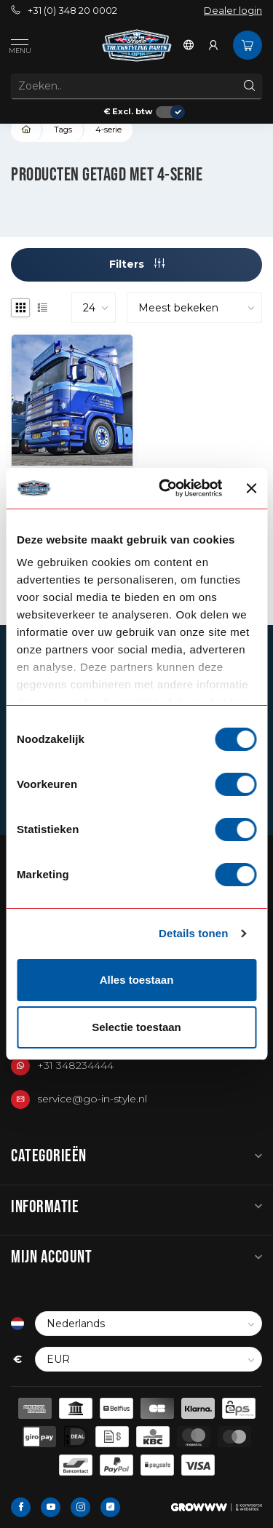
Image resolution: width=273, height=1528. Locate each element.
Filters (137, 264)
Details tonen (193, 933)
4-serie (108, 129)
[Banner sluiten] (251, 488)
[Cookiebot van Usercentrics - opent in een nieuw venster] (165, 488)
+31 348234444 (75, 1065)
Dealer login (233, 10)
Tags (63, 129)
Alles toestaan (137, 980)
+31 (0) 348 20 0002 (64, 10)
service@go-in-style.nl (92, 1098)
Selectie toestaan (136, 1027)
